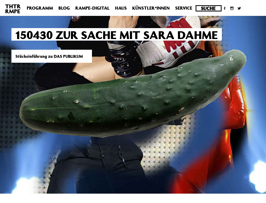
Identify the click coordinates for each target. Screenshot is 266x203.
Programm (40, 8)
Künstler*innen (151, 8)
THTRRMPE (13, 9)
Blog (64, 8)
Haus (121, 8)
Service (183, 8)
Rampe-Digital (92, 8)
